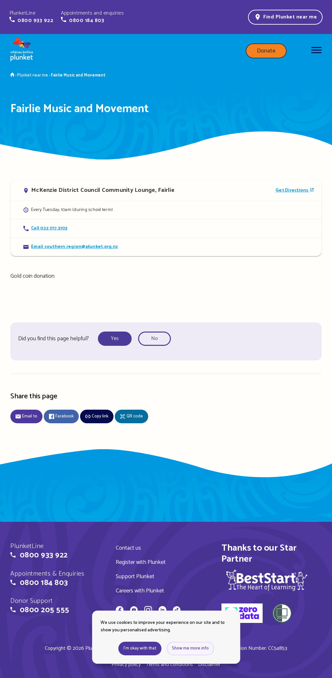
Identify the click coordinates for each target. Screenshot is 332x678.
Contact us (128, 548)
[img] (266, 580)
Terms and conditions (169, 664)
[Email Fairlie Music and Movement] (166, 247)
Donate (266, 51)
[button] (31, 16)
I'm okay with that (140, 648)
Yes (115, 338)
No (154, 338)
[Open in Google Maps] (166, 191)
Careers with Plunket (140, 591)
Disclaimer (209, 664)
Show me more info (190, 648)
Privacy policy (126, 664)
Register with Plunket (141, 562)
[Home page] (21, 51)
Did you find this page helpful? (53, 338)
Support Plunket (135, 576)
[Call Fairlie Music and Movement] (166, 228)
